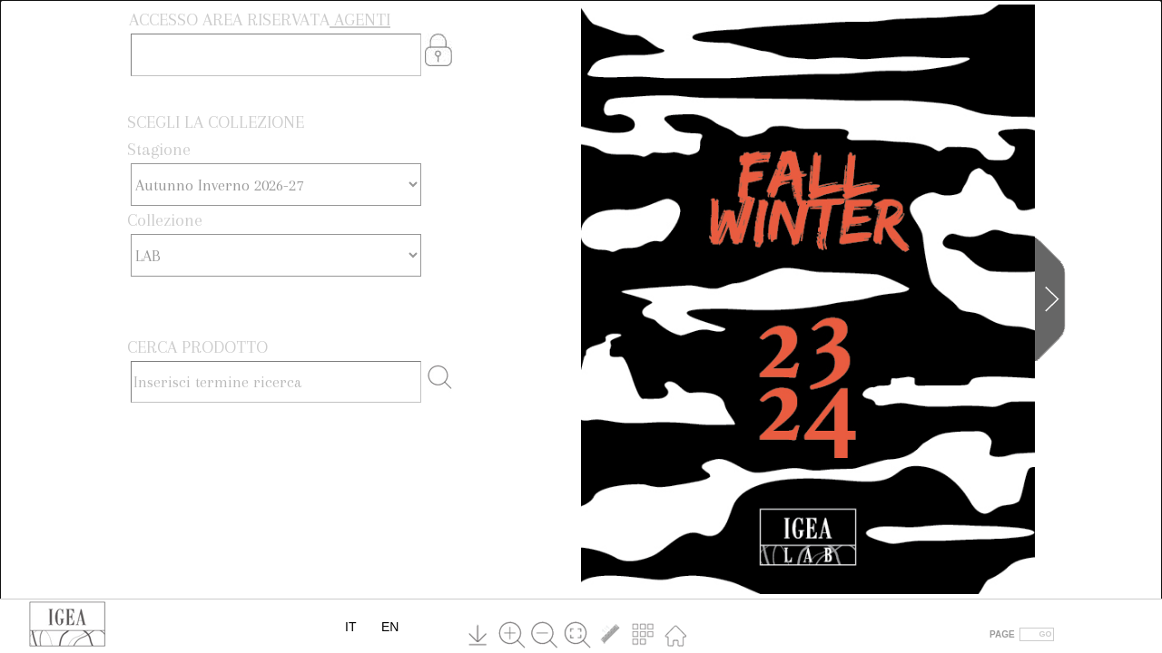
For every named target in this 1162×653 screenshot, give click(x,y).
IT (350, 626)
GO (1045, 633)
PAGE (1002, 634)
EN (390, 626)
